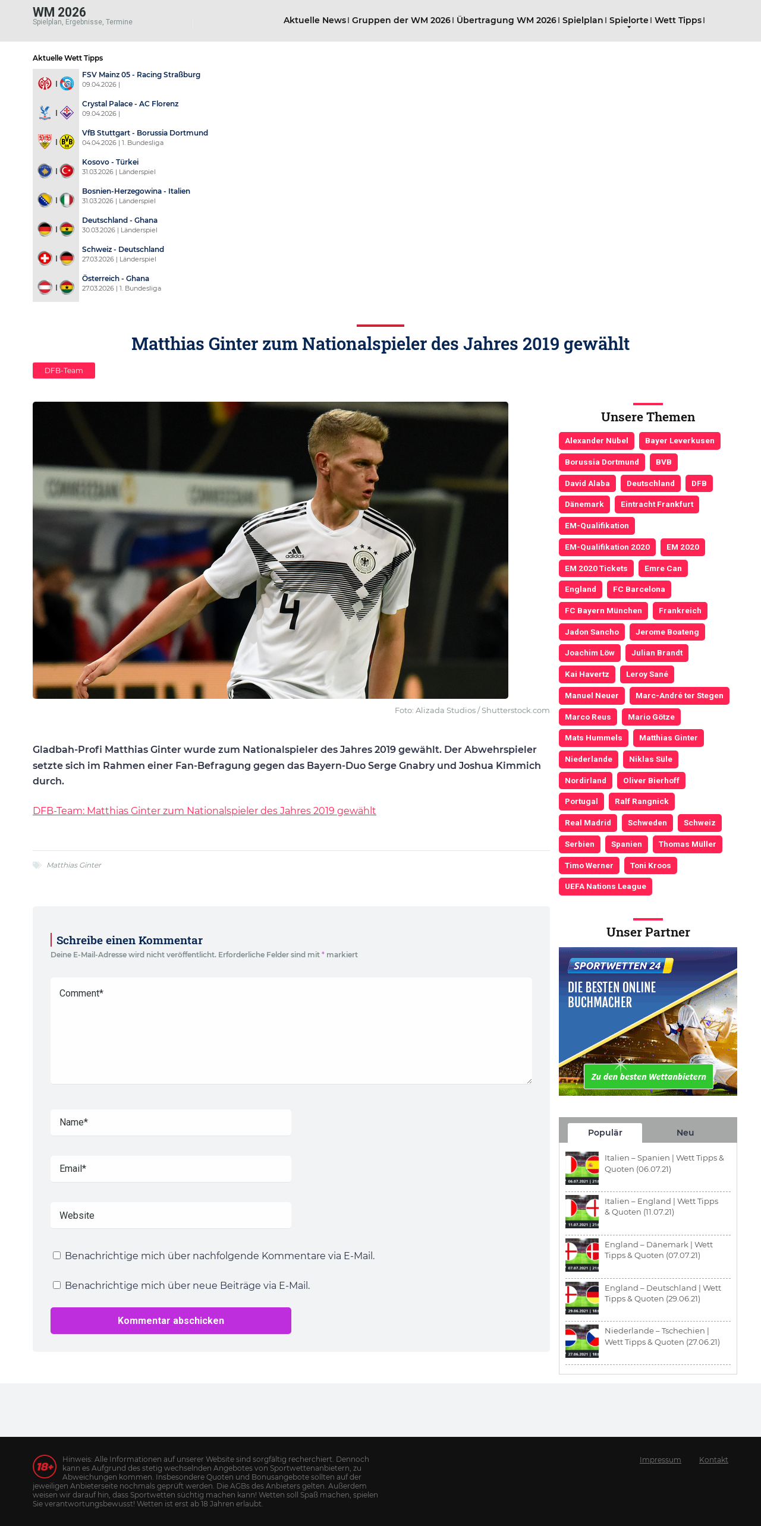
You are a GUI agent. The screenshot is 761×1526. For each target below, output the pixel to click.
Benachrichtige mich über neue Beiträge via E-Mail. (187, 1285)
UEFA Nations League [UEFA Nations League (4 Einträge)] (605, 886)
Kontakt (713, 1459)
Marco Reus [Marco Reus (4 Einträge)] (588, 716)
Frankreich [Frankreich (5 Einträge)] (680, 610)
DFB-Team (64, 370)
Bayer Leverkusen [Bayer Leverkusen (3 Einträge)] (680, 440)
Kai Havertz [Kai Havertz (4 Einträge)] (587, 674)
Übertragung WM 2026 (506, 20)
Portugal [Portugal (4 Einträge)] (581, 801)
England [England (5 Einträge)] (580, 589)
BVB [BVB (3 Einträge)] (664, 461)
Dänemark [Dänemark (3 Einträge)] (584, 504)
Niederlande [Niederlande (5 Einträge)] (588, 759)
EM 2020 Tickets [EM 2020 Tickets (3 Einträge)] (596, 568)
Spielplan (582, 20)
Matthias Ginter (73, 864)
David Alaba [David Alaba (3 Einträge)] (587, 483)
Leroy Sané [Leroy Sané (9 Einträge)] (647, 674)
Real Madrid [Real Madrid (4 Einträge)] (588, 822)
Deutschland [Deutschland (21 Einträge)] (651, 483)
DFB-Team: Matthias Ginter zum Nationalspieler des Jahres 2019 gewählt (204, 810)
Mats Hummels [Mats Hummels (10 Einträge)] (593, 737)
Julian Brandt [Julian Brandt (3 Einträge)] (657, 652)
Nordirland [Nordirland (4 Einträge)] (585, 780)
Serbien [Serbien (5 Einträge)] (580, 844)
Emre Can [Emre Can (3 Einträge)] (663, 568)
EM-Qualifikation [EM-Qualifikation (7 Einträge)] (597, 525)
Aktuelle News (315, 20)
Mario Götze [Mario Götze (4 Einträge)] (651, 716)
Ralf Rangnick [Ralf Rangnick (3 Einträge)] (642, 801)
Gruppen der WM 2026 (401, 20)
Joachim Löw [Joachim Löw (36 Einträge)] (590, 652)
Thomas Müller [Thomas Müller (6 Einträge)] (687, 844)
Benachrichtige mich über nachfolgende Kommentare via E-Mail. (220, 1256)
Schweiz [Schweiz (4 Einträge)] (700, 822)
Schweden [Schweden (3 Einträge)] (647, 822)
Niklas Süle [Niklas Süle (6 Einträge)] (650, 759)
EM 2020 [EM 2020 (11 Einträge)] (682, 546)
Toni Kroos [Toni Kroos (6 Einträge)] (650, 865)
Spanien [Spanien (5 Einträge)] (626, 844)
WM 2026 (59, 11)
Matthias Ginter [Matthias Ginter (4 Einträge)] (668, 737)
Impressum (660, 1459)
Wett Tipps (678, 20)
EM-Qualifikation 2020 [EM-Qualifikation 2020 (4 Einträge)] (607, 546)
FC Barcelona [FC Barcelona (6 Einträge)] (639, 589)
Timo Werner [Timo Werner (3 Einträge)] (589, 865)
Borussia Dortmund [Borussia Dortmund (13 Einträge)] (602, 461)
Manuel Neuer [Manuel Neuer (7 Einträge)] (592, 695)
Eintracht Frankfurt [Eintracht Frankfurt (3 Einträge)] (657, 504)
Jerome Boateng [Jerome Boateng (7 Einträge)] (667, 631)
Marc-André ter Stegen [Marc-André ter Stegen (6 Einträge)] (680, 695)
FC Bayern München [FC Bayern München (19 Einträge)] (603, 610)
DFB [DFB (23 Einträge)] (699, 483)
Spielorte (629, 20)
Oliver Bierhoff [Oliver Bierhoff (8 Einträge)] (651, 780)
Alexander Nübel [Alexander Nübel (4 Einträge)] (596, 440)
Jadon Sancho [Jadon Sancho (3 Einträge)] (592, 631)
